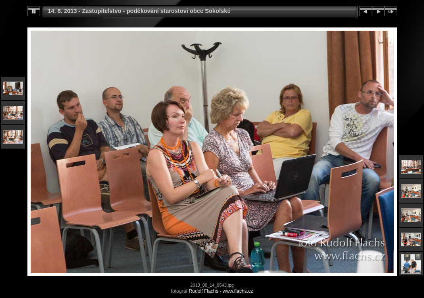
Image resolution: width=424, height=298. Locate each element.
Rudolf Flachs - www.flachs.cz (221, 291)
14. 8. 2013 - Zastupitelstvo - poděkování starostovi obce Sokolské (139, 11)
